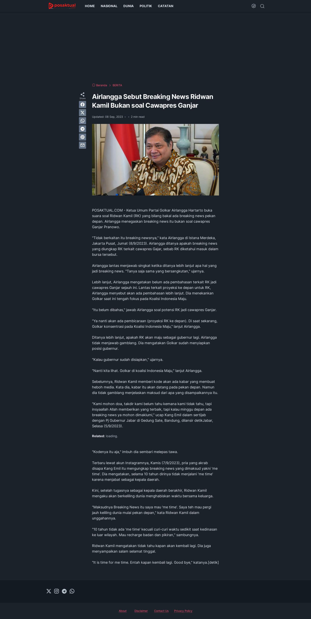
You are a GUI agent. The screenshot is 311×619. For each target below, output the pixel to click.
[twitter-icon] (48, 591)
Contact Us (161, 610)
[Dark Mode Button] (253, 6)
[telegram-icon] (64, 591)
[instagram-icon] (56, 591)
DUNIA (128, 6)
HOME (90, 6)
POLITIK (146, 6)
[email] (82, 145)
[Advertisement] (155, 47)
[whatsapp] (82, 120)
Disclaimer (141, 610)
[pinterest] (82, 137)
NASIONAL (109, 6)
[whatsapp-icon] (72, 591)
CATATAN (165, 6)
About (123, 610)
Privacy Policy (183, 610)
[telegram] (82, 128)
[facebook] (82, 104)
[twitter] (82, 112)
